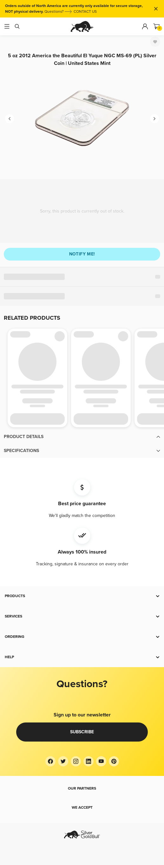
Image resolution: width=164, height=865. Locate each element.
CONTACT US (85, 11)
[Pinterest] (114, 761)
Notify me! (82, 254)
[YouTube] (101, 761)
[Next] (154, 118)
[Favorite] (155, 42)
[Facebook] (50, 761)
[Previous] (9, 118)
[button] (82, 437)
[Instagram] (76, 761)
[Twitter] (63, 761)
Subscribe (82, 732)
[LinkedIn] (88, 761)
